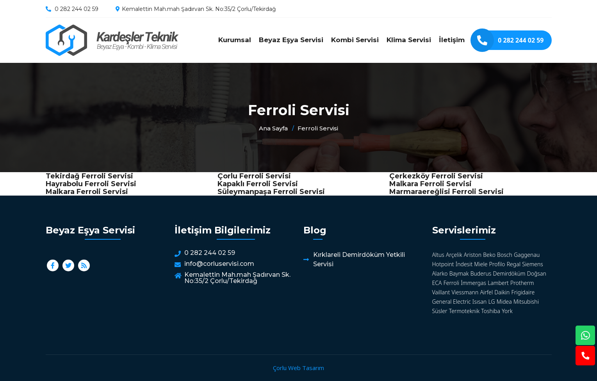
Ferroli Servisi (112, 40)
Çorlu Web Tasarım (298, 368)
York (507, 311)
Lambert (498, 283)
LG (491, 301)
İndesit (464, 264)
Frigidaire (523, 292)
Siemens (532, 264)
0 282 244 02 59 (76, 8)
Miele (480, 264)
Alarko (440, 273)
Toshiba (490, 311)
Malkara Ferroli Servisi (430, 184)
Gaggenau (527, 254)
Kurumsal (234, 40)
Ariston (472, 254)
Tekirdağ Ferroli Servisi (89, 176)
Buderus (481, 273)
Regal (513, 264)
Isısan (479, 301)
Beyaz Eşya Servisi (291, 40)
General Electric (451, 301)
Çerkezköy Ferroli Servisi (436, 176)
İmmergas (473, 283)
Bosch (504, 254)
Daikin (502, 292)
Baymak (459, 273)
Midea (504, 301)
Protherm (522, 283)
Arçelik (454, 254)
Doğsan (536, 273)
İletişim (452, 40)
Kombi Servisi (355, 40)
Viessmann (464, 292)
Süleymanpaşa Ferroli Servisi (271, 191)
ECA (437, 283)
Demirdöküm (509, 273)
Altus (438, 254)
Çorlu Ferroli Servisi (254, 176)
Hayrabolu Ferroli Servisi (91, 184)
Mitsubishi (526, 301)
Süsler (439, 311)
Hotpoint (443, 264)
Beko (489, 254)
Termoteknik (464, 311)
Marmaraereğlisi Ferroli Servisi (446, 191)
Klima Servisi (409, 40)
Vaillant (441, 292)
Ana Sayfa (273, 128)
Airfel (486, 292)
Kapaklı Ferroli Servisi (257, 184)
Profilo (497, 264)
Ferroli (451, 283)
